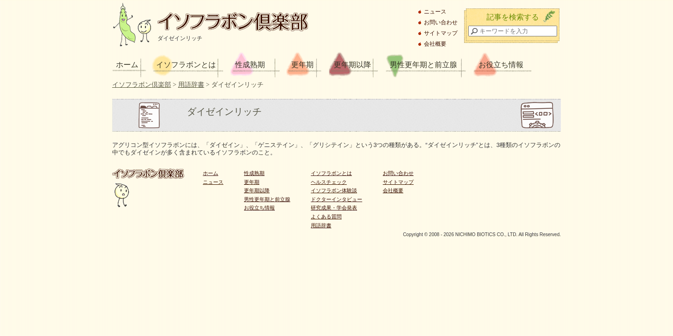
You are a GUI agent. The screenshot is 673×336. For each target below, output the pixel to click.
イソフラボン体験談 (334, 190)
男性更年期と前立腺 (423, 65)
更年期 (302, 65)
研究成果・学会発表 (334, 207)
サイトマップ (441, 33)
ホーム (127, 65)
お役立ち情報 (501, 65)
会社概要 (435, 44)
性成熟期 (250, 65)
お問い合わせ (441, 22)
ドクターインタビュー (336, 199)
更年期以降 (352, 65)
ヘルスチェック (329, 182)
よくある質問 (326, 216)
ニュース (435, 11)
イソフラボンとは (186, 65)
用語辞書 (321, 225)
